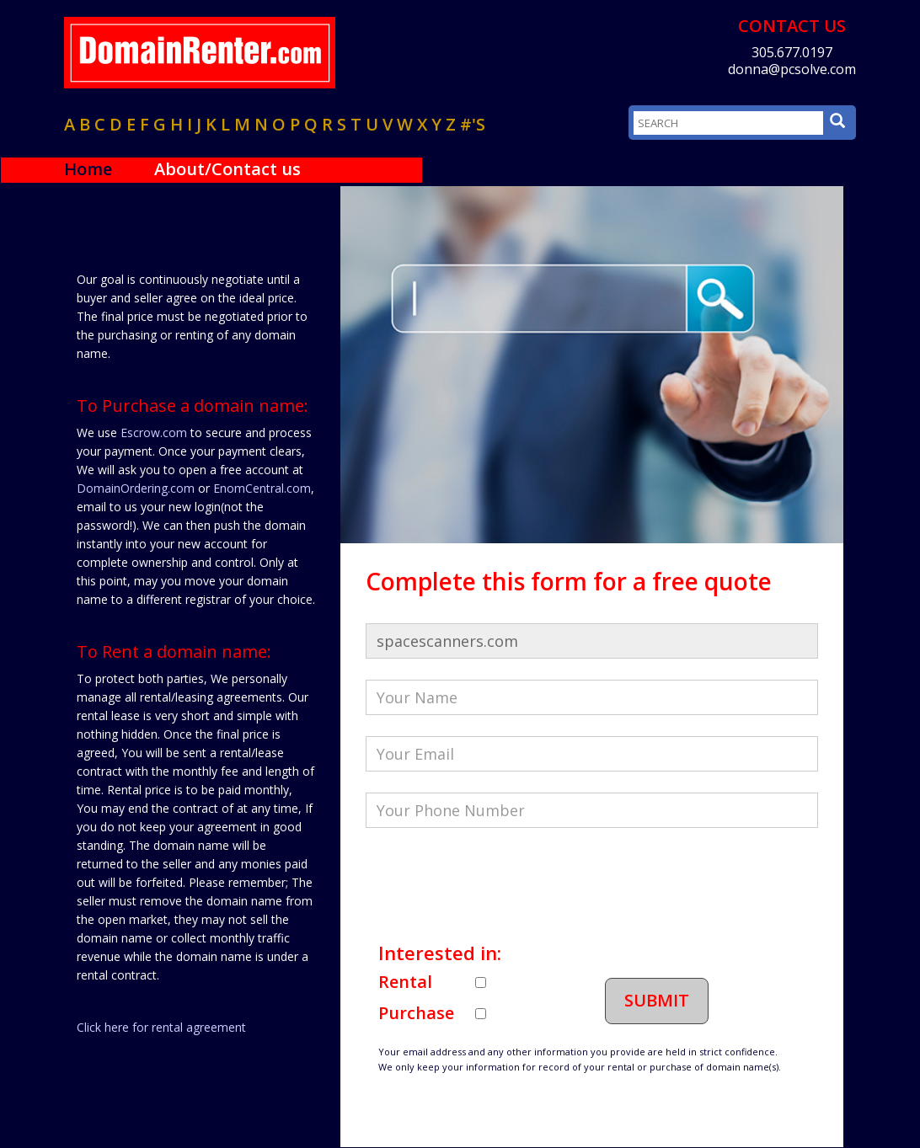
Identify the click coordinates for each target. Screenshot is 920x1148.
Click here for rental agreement (161, 1027)
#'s (472, 124)
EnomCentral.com (262, 488)
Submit (656, 1000)
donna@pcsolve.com (792, 69)
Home (88, 169)
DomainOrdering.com (136, 488)
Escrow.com (153, 432)
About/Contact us (227, 169)
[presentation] (494, 882)
